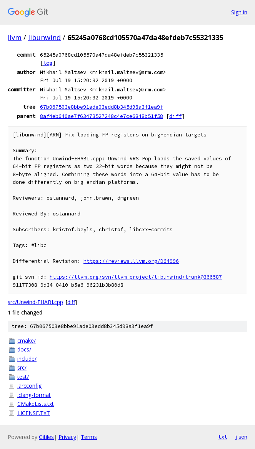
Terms (89, 437)
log (47, 62)
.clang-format (34, 395)
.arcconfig (29, 385)
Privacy (67, 437)
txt (222, 436)
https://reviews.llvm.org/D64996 (131, 261)
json (241, 436)
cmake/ (26, 340)
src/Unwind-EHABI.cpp (35, 302)
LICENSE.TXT (33, 413)
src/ (22, 367)
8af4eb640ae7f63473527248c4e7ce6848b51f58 (101, 116)
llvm (15, 37)
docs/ (24, 349)
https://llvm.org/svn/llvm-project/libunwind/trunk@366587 (136, 277)
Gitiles (46, 437)
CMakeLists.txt (35, 403)
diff (175, 116)
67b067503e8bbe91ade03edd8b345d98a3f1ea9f (101, 106)
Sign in (239, 12)
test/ (23, 376)
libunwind (44, 37)
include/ (27, 358)
